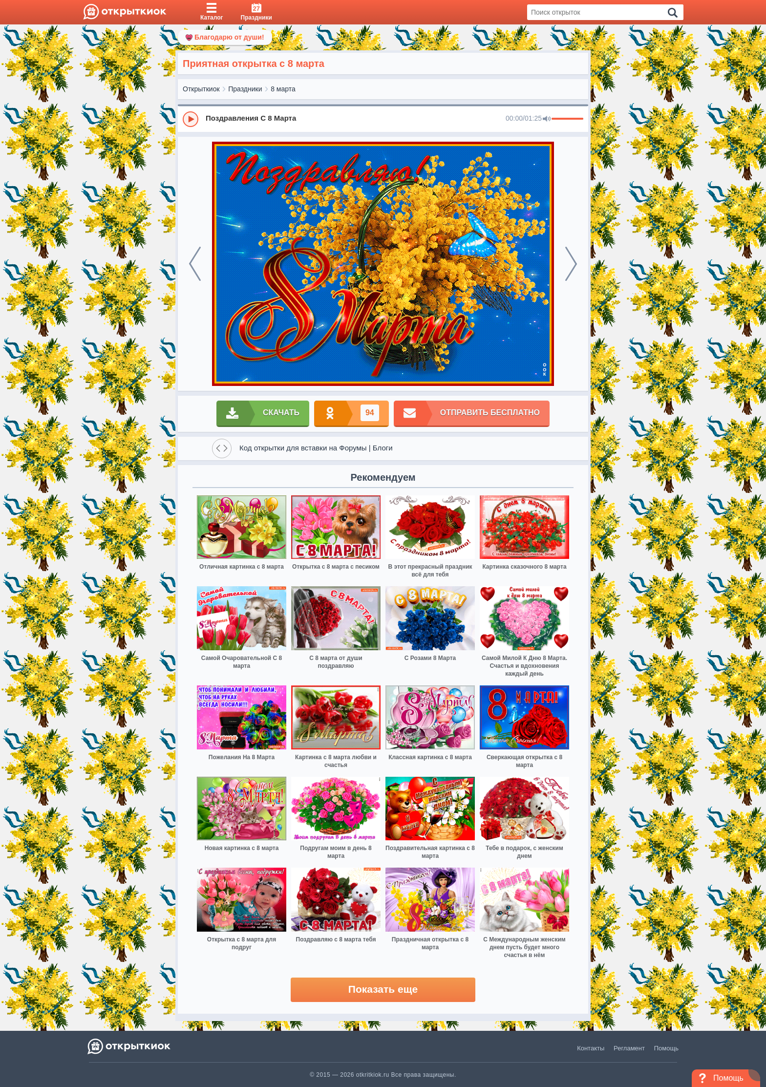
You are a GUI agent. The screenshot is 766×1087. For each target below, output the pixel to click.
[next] (571, 264)
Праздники (245, 89)
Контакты (590, 1048)
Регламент (629, 1048)
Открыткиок (201, 89)
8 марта (283, 89)
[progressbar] (567, 119)
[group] (383, 119)
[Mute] (547, 119)
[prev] (195, 264)
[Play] (190, 119)
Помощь (666, 1048)
